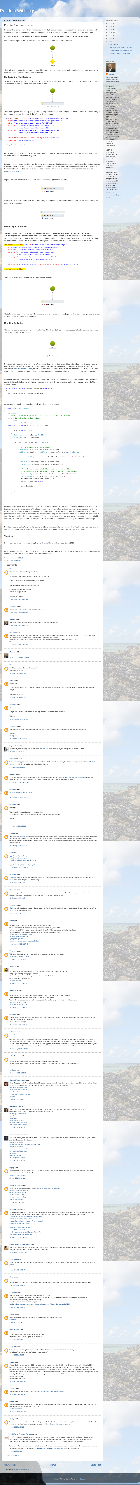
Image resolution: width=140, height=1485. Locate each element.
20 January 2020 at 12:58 (18, 846)
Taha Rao (12, 966)
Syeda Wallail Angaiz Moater (20, 1244)
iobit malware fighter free (18, 1151)
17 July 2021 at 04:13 (16, 1202)
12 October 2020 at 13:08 (18, 898)
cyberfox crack (14, 1116)
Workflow (17, 560)
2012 (111, 39)
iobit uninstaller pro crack (18, 1087)
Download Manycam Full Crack (20, 1228)
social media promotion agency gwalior (56, 1424)
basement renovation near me (54, 1391)
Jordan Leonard (15, 1106)
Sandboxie (13, 893)
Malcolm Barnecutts (15, 171)
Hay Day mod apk (25, 792)
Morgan (12, 619)
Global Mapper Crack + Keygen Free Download (26, 1221)
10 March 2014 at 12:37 (17, 673)
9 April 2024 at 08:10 (16, 1427)
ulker (11, 680)
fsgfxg (11, 1168)
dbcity (11, 1401)
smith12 (12, 774)
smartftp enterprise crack (18, 1123)
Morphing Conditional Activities (121, 50)
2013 (111, 35)
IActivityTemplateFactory (23, 369)
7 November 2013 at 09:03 (18, 645)
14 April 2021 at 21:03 (17, 1128)
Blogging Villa (14, 1209)
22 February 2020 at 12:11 (18, 868)
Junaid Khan (14, 990)
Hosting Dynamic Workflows (120, 53)
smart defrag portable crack (19, 1004)
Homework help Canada (17, 1195)
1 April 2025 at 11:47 (16, 1451)
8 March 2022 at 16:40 (17, 1307)
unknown (12, 1032)
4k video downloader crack (18, 937)
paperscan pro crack (16, 1120)
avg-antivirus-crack (16, 1035)
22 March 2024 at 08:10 (17, 1412)
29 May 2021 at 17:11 (17, 1178)
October (113, 44)
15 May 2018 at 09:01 (17, 752)
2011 (111, 42)
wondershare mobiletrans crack (20, 1094)
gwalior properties (15, 1409)
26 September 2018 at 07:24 (19, 798)
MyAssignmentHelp (21, 836)
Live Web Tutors (15, 1185)
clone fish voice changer (17, 1022)
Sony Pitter (13, 1260)
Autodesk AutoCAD (16, 878)
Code (11, 560)
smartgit (12, 1096)
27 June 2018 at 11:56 (17, 767)
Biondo (12, 632)
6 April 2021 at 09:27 (16, 1099)
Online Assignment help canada (49, 1188)
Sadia (11, 920)
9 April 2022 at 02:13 (16, 1355)
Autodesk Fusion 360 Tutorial (19, 1223)
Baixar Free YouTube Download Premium (23, 1234)
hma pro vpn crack (15, 1155)
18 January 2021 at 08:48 (18, 1007)
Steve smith (13, 759)
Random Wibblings (17, 10)
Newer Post (10, 1465)
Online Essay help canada (18, 1190)
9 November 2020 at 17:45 (18, 944)
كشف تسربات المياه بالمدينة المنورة (21, 856)
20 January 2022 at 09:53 (18, 1237)
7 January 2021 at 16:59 (17, 959)
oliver (11, 1277)
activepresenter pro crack (18, 1090)
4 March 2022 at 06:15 (17, 1270)
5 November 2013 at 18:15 (18, 625)
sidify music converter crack (19, 956)
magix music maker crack (18, 1149)
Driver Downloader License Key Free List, (23, 1219)
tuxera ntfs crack (15, 980)
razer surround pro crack (18, 1125)
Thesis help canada (16, 1199)
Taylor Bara (13, 746)
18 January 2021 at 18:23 (18, 1025)
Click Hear (13, 1319)
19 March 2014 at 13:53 (17, 697)
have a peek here (46, 749)
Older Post (96, 1465)
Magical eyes (14, 1329)
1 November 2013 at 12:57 (18, 612)
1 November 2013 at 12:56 (18, 599)
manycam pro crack (16, 1142)
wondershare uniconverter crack (20, 934)
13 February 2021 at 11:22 (18, 1049)
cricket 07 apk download (17, 1175)
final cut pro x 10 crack (17, 1158)
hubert (11, 1314)
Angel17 (12, 1388)
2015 (111, 29)
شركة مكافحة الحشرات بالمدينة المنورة (23, 860)
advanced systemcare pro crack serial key (24, 941)
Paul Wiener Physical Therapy (20, 1434)
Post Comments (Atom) (22, 1470)
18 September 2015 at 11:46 (19, 719)
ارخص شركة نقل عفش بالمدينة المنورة (22, 865)
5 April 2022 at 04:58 (16, 1322)
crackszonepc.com (16, 1135)
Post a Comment (13, 1456)
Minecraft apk (14, 792)
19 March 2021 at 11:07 (17, 1073)
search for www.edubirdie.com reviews (71, 777)
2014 (111, 32)
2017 (111, 23)
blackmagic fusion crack (17, 1114)
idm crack (12, 1153)
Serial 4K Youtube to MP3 (18, 1230)
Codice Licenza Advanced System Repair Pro (25, 1232)
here (45, 543)
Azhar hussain (14, 1056)
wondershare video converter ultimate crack (24, 1144)
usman (12, 1362)
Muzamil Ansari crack (17, 1080)
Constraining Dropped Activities (121, 47)
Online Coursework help (17, 1197)
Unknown (13, 569)
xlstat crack (13, 1118)
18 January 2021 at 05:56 (18, 983)
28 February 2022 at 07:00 (18, 1253)
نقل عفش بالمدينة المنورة (18, 858)
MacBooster (13, 908)
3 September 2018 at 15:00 (19, 782)
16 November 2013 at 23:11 (19, 658)
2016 (111, 26)
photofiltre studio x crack (17, 1002)
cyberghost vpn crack (16, 939)
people (11, 1265)
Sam (11, 833)
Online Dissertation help (17, 1193)
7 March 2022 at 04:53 (17, 1285)
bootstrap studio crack (17, 1092)
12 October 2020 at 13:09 (18, 913)
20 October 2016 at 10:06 (18, 739)
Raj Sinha (13, 1292)
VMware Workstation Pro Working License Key (25, 1217)
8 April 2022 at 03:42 (16, 1340)
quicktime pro (14, 1070)
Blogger (82, 1479)
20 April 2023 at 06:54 (17, 1394)
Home (53, 1465)
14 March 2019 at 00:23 (17, 826)
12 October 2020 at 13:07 (18, 883)
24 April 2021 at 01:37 (17, 1161)
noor (11, 853)
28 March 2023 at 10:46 (17, 1381)
